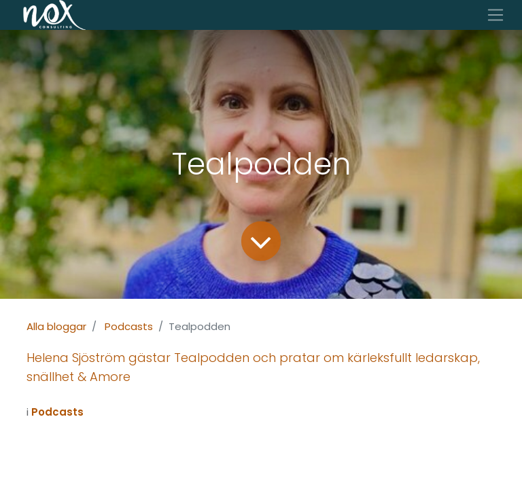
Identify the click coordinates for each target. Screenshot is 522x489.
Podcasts (129, 326)
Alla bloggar (56, 326)
